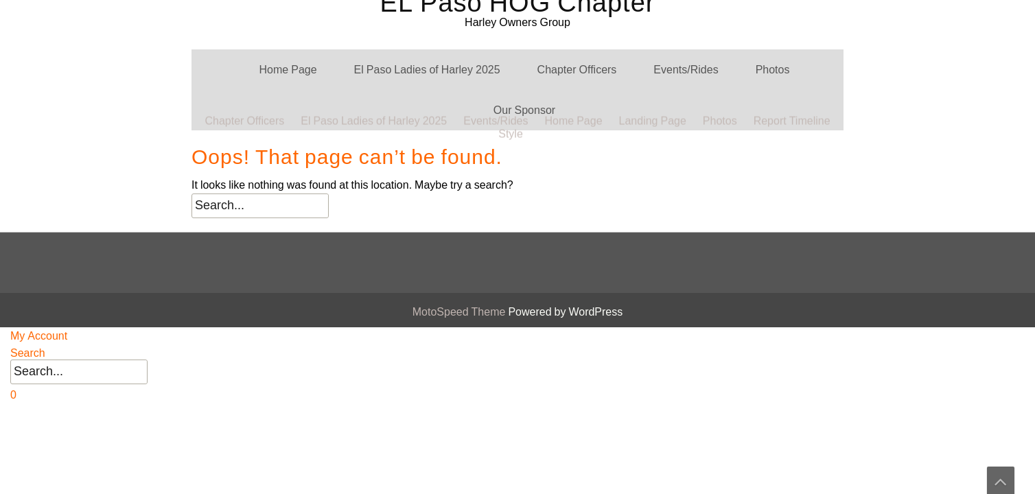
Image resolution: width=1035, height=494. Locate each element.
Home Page (288, 69)
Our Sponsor (524, 110)
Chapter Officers (577, 69)
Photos (773, 69)
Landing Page (652, 14)
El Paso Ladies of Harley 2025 (427, 69)
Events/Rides (685, 69)
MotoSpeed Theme (460, 311)
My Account (38, 335)
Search (27, 353)
